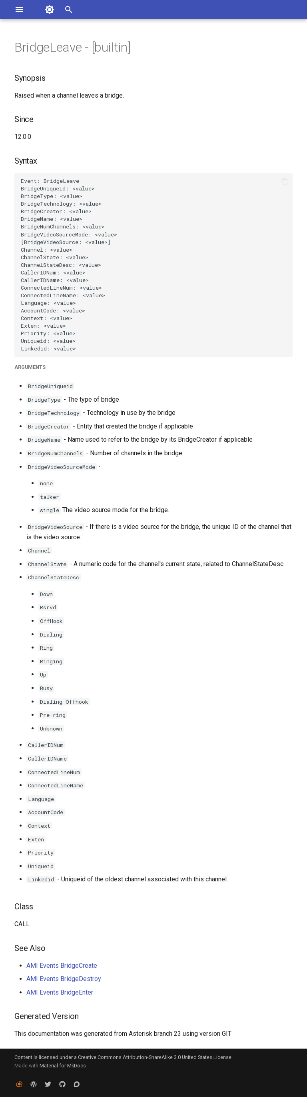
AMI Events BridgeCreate (61, 965)
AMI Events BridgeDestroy (63, 979)
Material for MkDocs (63, 1066)
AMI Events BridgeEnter (59, 992)
